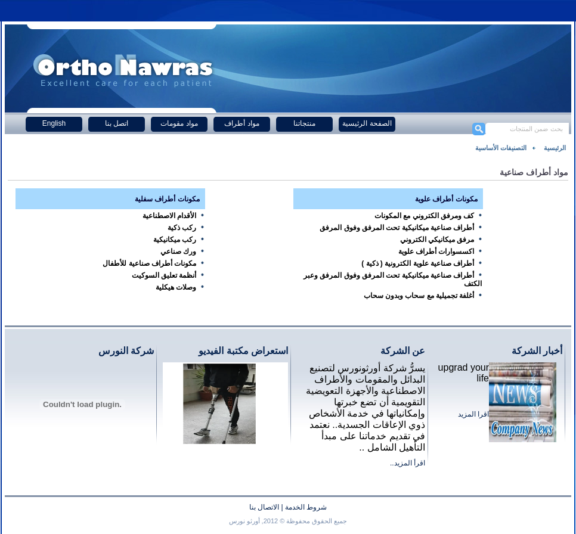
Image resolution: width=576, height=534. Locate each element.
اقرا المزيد (473, 414)
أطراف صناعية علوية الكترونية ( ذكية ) (417, 263)
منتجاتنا (304, 123)
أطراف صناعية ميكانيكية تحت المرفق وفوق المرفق (397, 227)
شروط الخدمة (306, 507)
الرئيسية (555, 147)
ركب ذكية (182, 227)
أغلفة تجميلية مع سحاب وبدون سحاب (419, 295)
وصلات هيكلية (176, 287)
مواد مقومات (178, 123)
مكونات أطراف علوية (446, 199)
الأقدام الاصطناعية (169, 216)
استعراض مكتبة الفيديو (243, 351)
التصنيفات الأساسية (501, 147)
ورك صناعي (178, 251)
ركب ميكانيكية (174, 239)
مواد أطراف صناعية (241, 125)
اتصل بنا (116, 123)
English (54, 123)
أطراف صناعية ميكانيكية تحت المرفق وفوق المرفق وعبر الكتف (393, 279)
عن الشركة (402, 351)
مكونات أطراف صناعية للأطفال (149, 263)
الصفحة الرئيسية (366, 123)
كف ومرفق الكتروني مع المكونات (424, 216)
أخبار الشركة (537, 351)
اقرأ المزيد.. (407, 463)
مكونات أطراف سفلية (167, 199)
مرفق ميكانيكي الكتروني (437, 239)
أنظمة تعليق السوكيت (164, 275)
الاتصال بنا (264, 507)
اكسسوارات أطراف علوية (436, 251)
